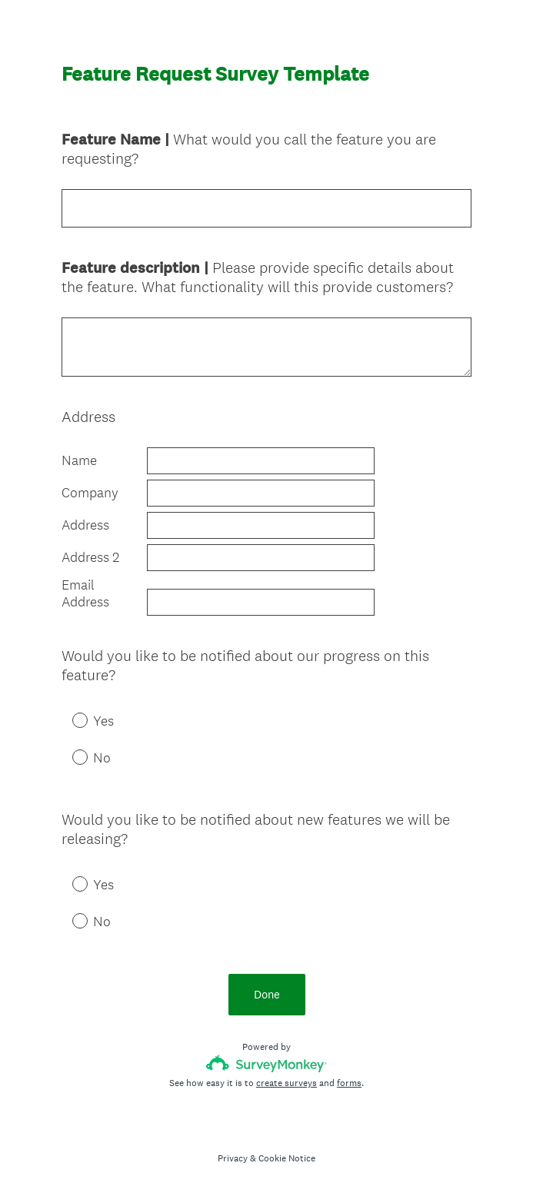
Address (85, 525)
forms (349, 1083)
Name (79, 460)
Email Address (85, 593)
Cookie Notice (286, 1158)
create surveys (286, 1083)
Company (90, 492)
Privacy (233, 1158)
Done (267, 994)
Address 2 (90, 557)
